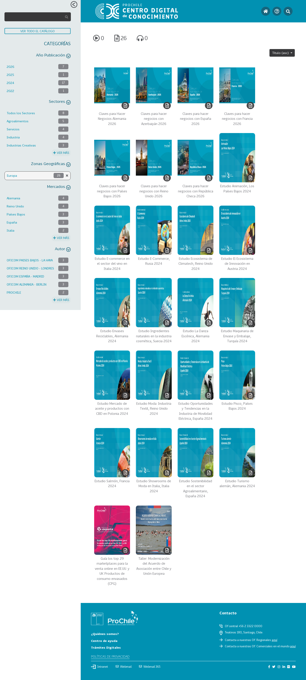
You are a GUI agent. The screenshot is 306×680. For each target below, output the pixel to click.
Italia (10, 230)
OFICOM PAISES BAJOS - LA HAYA (30, 260)
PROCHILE (14, 292)
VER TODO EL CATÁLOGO (37, 31)
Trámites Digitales (106, 647)
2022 (10, 91)
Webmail (124, 666)
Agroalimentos (17, 121)
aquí (274, 640)
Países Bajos (16, 214)
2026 (10, 67)
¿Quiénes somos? (105, 634)
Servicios (13, 129)
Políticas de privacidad (110, 656)
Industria (13, 137)
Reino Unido (15, 206)
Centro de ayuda (104, 641)
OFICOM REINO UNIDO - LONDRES (30, 268)
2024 (10, 83)
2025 (10, 75)
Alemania (13, 198)
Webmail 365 (150, 666)
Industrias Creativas (21, 145)
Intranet (99, 667)
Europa (12, 175)
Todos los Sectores (21, 113)
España (12, 222)
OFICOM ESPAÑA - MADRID (25, 276)
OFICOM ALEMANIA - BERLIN (26, 284)
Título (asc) (281, 53)
